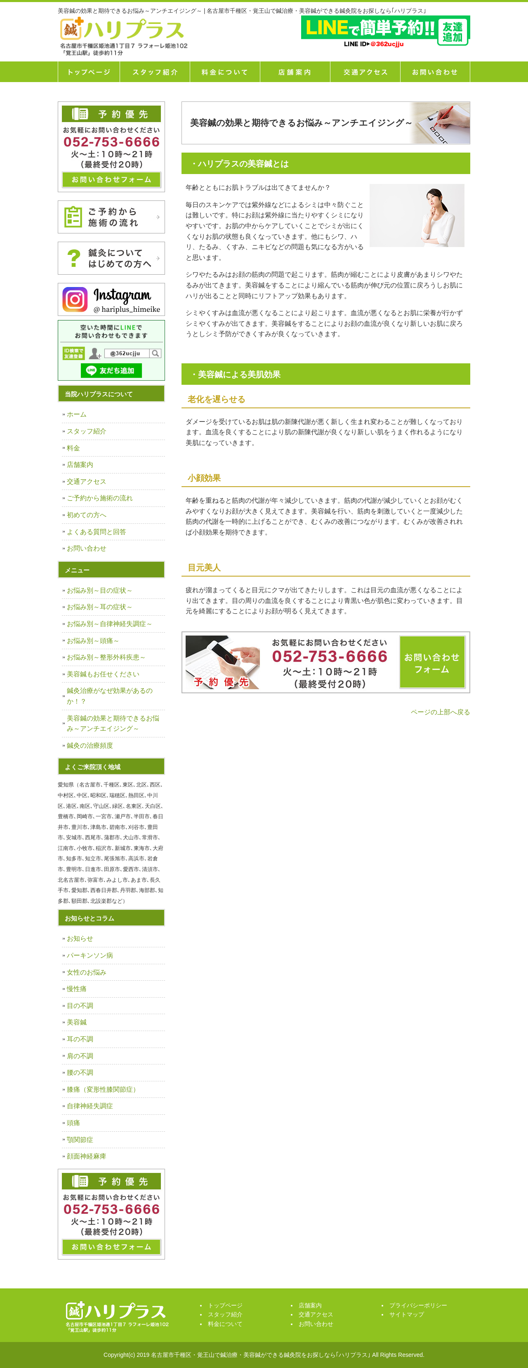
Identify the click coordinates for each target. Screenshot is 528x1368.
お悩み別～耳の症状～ (100, 606)
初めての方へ (86, 514)
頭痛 (73, 1122)
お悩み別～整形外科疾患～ (106, 657)
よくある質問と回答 (96, 531)
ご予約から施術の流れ (100, 498)
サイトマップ (406, 1314)
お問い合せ (435, 71)
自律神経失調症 (90, 1105)
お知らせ (80, 938)
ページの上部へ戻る (440, 712)
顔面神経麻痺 (86, 1156)
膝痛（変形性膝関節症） (103, 1089)
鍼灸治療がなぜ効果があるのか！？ (110, 696)
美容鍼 (77, 1022)
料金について (225, 71)
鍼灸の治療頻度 (90, 745)
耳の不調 (80, 1039)
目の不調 (80, 1005)
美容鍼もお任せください (103, 674)
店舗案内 (295, 71)
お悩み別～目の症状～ (100, 590)
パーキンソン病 (90, 955)
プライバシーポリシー (418, 1305)
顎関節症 (80, 1139)
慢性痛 (77, 988)
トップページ (89, 71)
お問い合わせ (86, 548)
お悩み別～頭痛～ (93, 640)
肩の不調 (80, 1056)
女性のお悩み (86, 972)
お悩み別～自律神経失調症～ (110, 623)
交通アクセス (365, 71)
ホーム (77, 414)
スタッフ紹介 (155, 71)
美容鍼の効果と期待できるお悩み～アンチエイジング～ (113, 723)
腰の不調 (80, 1072)
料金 (73, 448)
